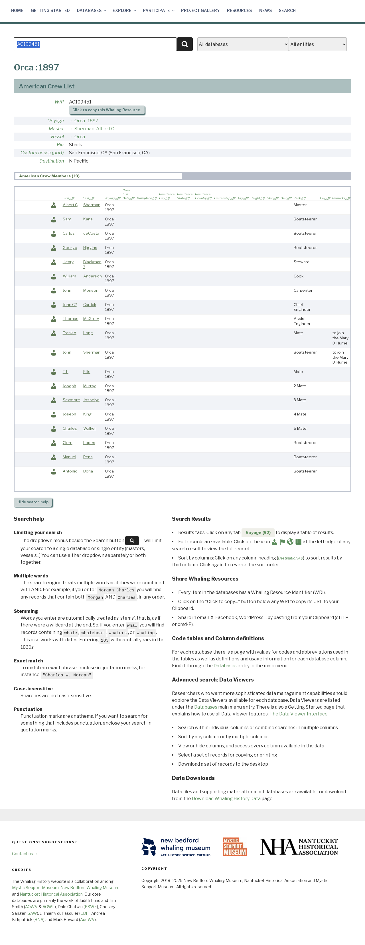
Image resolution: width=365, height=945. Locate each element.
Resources (239, 10)
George (70, 247)
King (87, 414)
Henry (68, 261)
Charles (70, 428)
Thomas (70, 318)
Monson (90, 290)
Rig (60, 144)
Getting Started (50, 10)
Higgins (90, 247)
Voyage (56, 120)
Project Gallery (200, 10)
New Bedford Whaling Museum (89, 887)
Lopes (89, 442)
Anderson (92, 276)
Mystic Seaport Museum (35, 887)
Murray (89, 386)
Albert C (70, 204)
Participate (159, 10)
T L (65, 371)
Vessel (57, 136)
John (67, 290)
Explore (125, 10)
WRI (59, 102)
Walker (89, 428)
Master (56, 128)
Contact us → (25, 853)
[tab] (98, 176)
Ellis (86, 371)
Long (88, 332)
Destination (51, 161)
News (265, 10)
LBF (84, 913)
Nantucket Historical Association (51, 894)
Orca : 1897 (86, 120)
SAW (32, 913)
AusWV (87, 919)
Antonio (70, 471)
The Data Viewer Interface (298, 714)
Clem (67, 442)
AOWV (31, 906)
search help (32, 502)
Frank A (69, 332)
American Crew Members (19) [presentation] (49, 176)
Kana (88, 219)
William (69, 276)
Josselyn (91, 400)
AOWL (48, 906)
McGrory (91, 318)
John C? (70, 304)
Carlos (69, 233)
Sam (67, 219)
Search (287, 10)
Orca (79, 136)
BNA (39, 919)
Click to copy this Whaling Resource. (106, 110)
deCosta (91, 233)
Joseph (69, 386)
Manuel (69, 457)
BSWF (91, 906)
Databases (92, 10)
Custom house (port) (42, 152)
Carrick (89, 304)
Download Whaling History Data (226, 798)
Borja (88, 471)
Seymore (71, 400)
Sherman (91, 204)
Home (17, 10)
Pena (88, 457)
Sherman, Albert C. (94, 128)
